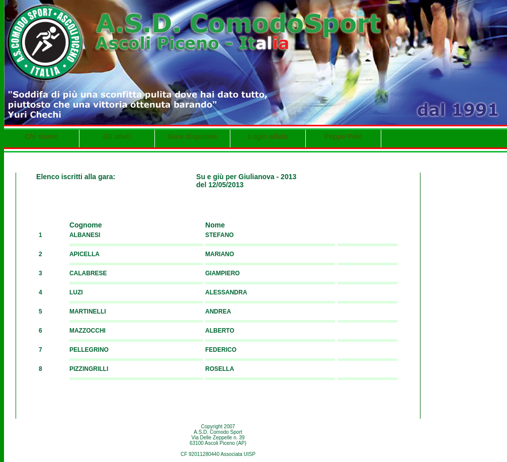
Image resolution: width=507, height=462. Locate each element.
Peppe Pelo (343, 136)
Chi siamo (41, 136)
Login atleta (268, 136)
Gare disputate (192, 136)
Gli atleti (117, 136)
